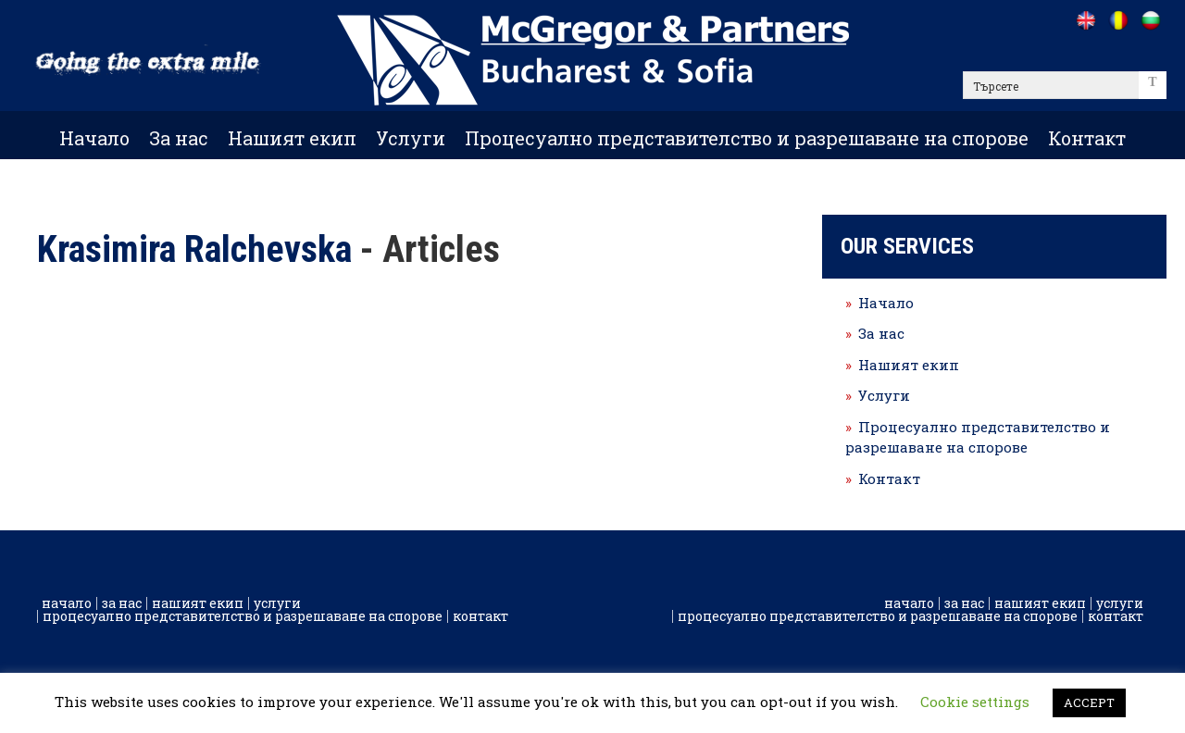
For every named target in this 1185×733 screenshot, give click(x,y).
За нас (178, 138)
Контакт (1087, 138)
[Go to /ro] (1117, 20)
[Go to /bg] (1150, 20)
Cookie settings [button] (974, 701)
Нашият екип (292, 138)
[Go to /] (1085, 20)
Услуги (410, 138)
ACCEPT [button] (1089, 702)
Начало (94, 138)
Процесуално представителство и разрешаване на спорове (747, 138)
